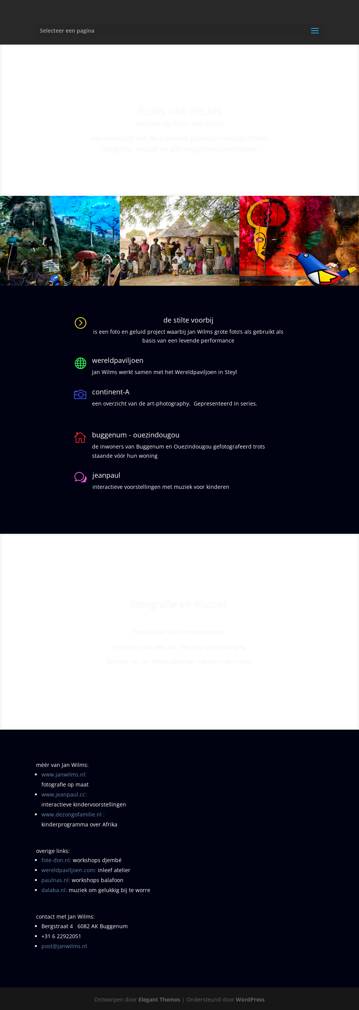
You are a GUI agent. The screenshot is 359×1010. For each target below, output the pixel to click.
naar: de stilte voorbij (179, 688)
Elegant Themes (159, 999)
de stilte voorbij (188, 320)
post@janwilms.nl (64, 946)
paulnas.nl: (55, 880)
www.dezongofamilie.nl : (73, 814)
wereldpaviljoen (117, 360)
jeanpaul (106, 475)
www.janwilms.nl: (64, 774)
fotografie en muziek (179, 608)
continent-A (110, 391)
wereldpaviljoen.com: (68, 870)
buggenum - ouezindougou (136, 434)
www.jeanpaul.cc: (64, 794)
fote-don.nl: (56, 860)
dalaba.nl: (54, 890)
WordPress (250, 999)
